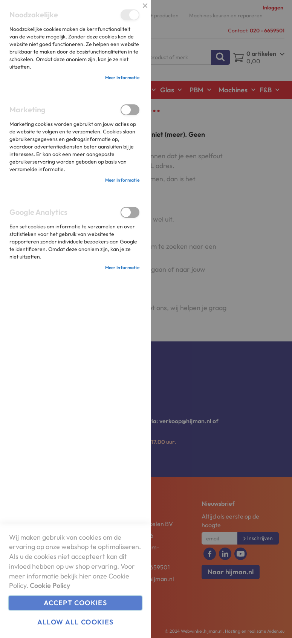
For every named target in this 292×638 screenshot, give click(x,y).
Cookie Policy (50, 585)
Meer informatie (122, 77)
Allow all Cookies (75, 622)
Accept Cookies (75, 602)
